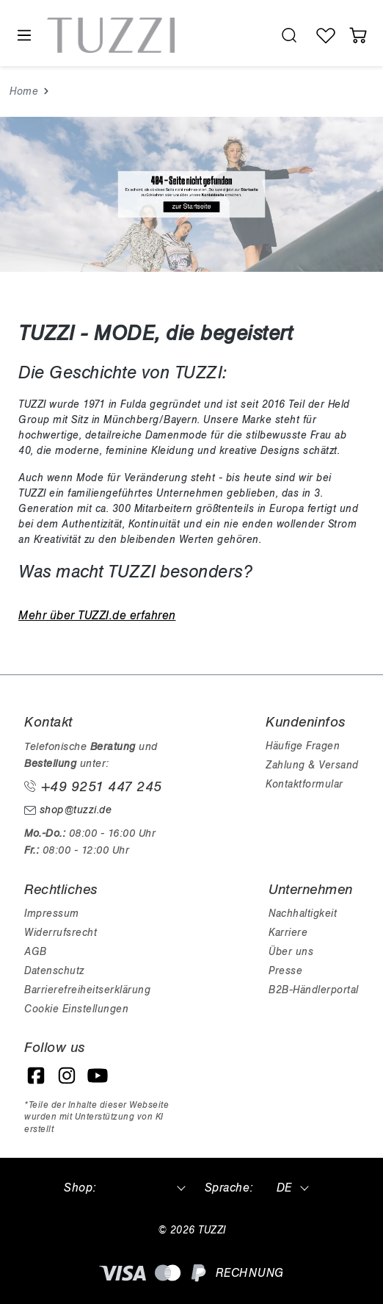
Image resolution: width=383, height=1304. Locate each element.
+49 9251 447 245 (93, 787)
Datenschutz (54, 971)
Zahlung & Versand (312, 765)
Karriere (288, 932)
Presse (285, 971)
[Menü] (23, 36)
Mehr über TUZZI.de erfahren (97, 615)
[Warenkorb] (358, 35)
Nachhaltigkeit (303, 913)
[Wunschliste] (326, 35)
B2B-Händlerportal (314, 990)
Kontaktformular (304, 784)
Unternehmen (311, 890)
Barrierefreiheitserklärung (87, 990)
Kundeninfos (306, 722)
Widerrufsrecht (60, 932)
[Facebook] (36, 1075)
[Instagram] (67, 1075)
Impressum (51, 913)
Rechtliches (61, 890)
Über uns (291, 951)
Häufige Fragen (303, 746)
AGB (35, 951)
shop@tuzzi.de (68, 810)
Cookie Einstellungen (76, 1009)
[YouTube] (97, 1075)
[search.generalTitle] (289, 35)
